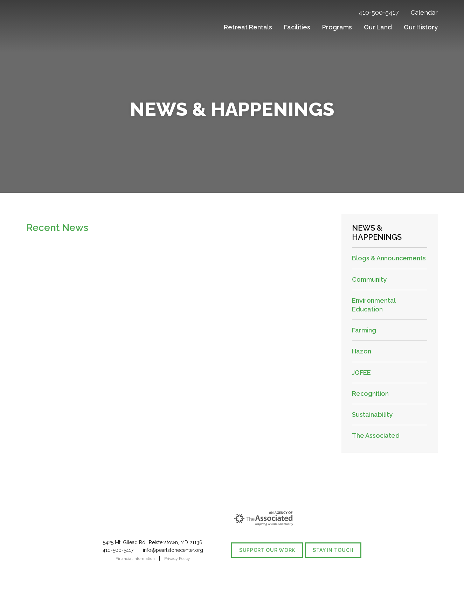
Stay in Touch (333, 550)
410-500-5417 (379, 12)
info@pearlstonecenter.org (173, 550)
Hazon (361, 351)
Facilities (297, 27)
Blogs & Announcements (389, 258)
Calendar (424, 12)
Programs (337, 27)
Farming (364, 330)
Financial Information (135, 558)
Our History (421, 27)
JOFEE (361, 372)
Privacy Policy (177, 558)
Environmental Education (373, 305)
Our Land (378, 27)
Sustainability (372, 414)
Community (369, 279)
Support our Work (267, 550)
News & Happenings (377, 232)
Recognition (370, 393)
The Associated (376, 435)
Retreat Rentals (248, 27)
